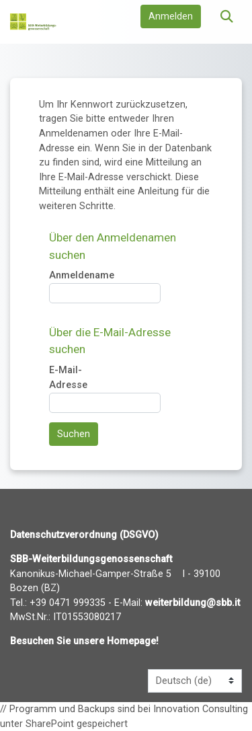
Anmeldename (81, 276)
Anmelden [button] (171, 16)
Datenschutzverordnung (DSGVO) (84, 535)
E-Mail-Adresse (68, 378)
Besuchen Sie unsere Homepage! (84, 641)
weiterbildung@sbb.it (192, 603)
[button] (226, 18)
